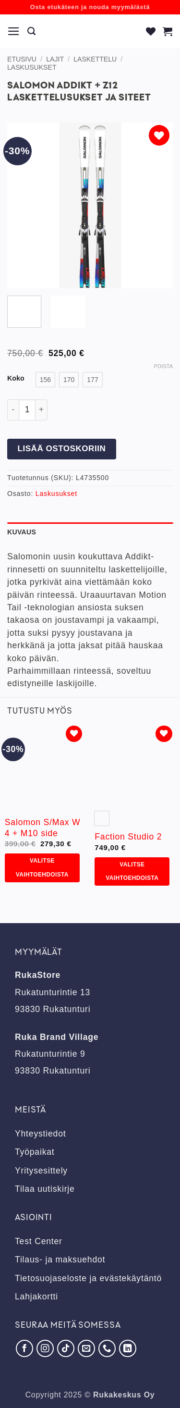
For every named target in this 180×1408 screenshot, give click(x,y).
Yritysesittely (41, 1170)
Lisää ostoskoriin (61, 448)
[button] (14, 31)
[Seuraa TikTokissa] (65, 1348)
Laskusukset (32, 67)
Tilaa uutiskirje (45, 1189)
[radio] (45, 379)
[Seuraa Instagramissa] (45, 1348)
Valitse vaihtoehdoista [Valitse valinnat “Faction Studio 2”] (132, 871)
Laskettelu (95, 59)
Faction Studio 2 (128, 836)
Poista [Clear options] (163, 366)
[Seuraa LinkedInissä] (127, 1348)
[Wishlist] (151, 31)
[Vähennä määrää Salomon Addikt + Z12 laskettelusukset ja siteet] (13, 409)
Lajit (55, 59)
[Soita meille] (107, 1348)
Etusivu (21, 59)
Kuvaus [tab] (21, 532)
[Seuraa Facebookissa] (24, 1348)
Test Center (38, 1241)
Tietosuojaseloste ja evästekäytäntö (88, 1278)
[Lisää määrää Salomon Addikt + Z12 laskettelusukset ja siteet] (42, 409)
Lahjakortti (36, 1296)
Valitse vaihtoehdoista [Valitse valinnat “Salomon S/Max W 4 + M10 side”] (42, 867)
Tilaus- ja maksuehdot (60, 1259)
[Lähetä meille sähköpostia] (86, 1348)
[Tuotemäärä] (27, 409)
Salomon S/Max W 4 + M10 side (43, 827)
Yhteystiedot (40, 1133)
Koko (15, 378)
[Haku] (31, 31)
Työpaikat (35, 1152)
